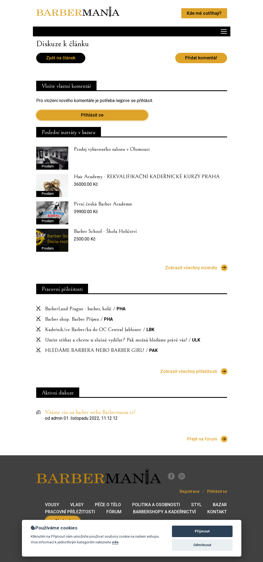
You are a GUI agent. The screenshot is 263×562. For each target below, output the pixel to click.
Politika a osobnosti (156, 504)
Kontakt (217, 511)
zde (115, 542)
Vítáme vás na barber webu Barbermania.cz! (90, 412)
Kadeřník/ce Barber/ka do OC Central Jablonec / (99, 329)
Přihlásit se (92, 115)
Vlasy (77, 504)
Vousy (52, 504)
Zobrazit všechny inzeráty (196, 268)
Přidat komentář (201, 57)
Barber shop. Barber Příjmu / (79, 319)
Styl (196, 504)
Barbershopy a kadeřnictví (164, 511)
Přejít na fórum (207, 439)
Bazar (220, 504)
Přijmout (202, 531)
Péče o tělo (108, 504)
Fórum (113, 511)
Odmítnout (202, 545)
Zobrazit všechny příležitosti (193, 371)
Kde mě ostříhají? (204, 13)
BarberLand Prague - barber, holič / (85, 309)
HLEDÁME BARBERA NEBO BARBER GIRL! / (101, 350)
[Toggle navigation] (131, 31)
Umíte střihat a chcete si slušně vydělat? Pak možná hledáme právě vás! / (122, 340)
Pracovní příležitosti (70, 511)
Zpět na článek (60, 57)
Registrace (189, 491)
